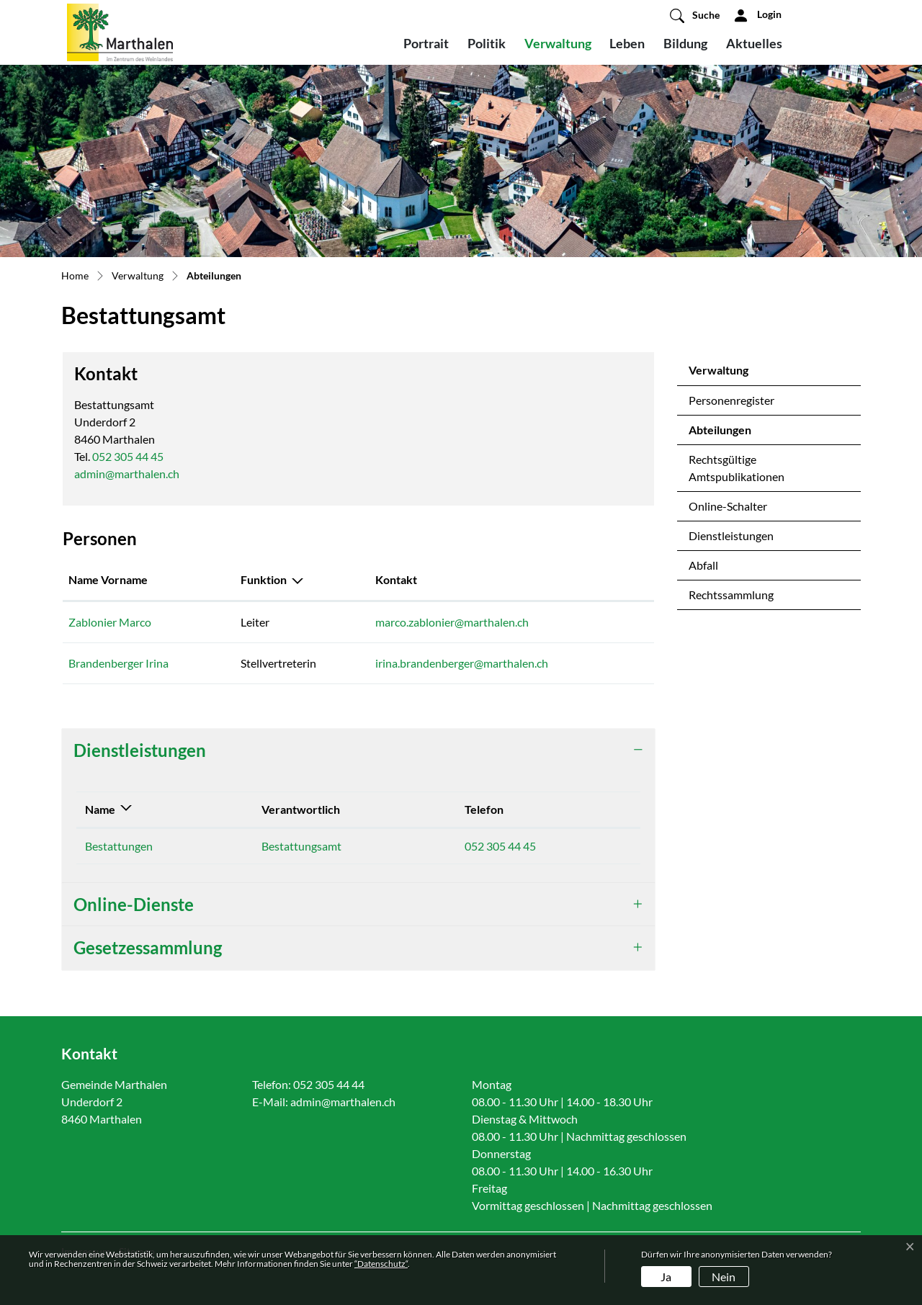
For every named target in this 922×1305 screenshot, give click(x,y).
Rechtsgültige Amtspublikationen (736, 467)
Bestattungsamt (301, 846)
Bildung (685, 43)
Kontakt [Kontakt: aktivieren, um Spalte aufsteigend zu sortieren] (396, 579)
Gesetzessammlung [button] (147, 947)
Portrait (426, 43)
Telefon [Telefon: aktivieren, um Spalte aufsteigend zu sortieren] (484, 809)
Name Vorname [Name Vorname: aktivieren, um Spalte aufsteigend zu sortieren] (108, 579)
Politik (486, 43)
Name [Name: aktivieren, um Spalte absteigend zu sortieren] (100, 809)
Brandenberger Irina (118, 663)
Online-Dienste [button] (133, 904)
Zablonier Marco (109, 622)
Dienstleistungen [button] (139, 750)
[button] (694, 15)
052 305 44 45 (128, 456)
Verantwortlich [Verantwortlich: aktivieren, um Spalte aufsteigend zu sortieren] (300, 809)
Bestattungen (119, 846)
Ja (666, 1276)
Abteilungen (726, 433)
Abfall (703, 565)
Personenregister (731, 400)
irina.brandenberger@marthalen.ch (461, 663)
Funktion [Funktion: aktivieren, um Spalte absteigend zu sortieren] (264, 579)
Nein (723, 1276)
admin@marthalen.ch (126, 473)
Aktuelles (754, 43)
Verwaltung (557, 43)
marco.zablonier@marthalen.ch (452, 622)
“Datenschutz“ (381, 1263)
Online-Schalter (728, 506)
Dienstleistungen (731, 535)
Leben (627, 43)
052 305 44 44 (328, 1084)
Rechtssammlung (731, 594)
